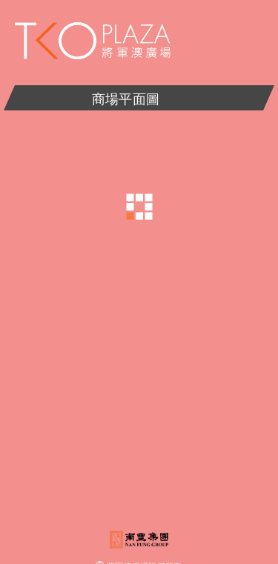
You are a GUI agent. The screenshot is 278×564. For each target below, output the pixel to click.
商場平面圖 (139, 98)
